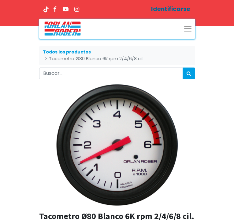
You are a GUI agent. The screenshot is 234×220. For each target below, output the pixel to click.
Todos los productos (67, 52)
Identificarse (170, 9)
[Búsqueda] (189, 73)
